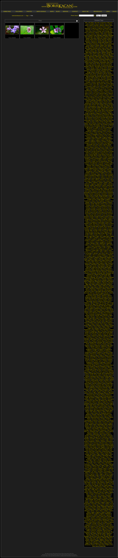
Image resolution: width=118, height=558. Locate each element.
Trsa (85, 468)
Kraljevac (110, 218)
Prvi (93, 372)
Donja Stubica (92, 109)
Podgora (95, 349)
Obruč (109, 317)
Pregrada (96, 363)
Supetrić (102, 440)
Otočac (112, 325)
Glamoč (86, 147)
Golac (107, 148)
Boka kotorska (89, 62)
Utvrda (87, 477)
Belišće (88, 49)
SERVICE (65, 11)
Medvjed (86, 280)
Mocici (96, 287)
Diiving (97, 103)
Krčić (91, 229)
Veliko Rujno (88, 491)
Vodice (100, 498)
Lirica (110, 245)
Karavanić (104, 194)
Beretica (87, 51)
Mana (105, 269)
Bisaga (104, 54)
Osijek (89, 325)
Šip (91, 533)
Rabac (102, 378)
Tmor (108, 458)
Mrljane (99, 297)
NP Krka (87, 304)
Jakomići (110, 184)
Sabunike (103, 397)
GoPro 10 (89, 148)
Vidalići (106, 492)
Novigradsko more (106, 314)
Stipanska (95, 433)
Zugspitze (88, 525)
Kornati (95, 212)
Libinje (87, 243)
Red (96, 386)
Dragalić (109, 112)
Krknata (88, 226)
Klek (91, 202)
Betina (92, 51)
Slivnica (106, 417)
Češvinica (93, 529)
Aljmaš (107, 25)
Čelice (92, 527)
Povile (86, 361)
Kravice (88, 222)
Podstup (93, 352)
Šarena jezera (107, 530)
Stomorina (89, 434)
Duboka (90, 119)
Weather (99, 508)
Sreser (110, 426)
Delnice (101, 102)
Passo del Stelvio (107, 334)
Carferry (111, 85)
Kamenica (109, 191)
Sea (105, 403)
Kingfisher (101, 201)
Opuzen (104, 322)
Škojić (93, 535)
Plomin (110, 346)
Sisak (96, 413)
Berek (109, 49)
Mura (95, 300)
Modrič (107, 287)
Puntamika (104, 375)
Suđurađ (101, 443)
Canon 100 (108, 82)
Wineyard (87, 511)
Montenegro (108, 290)
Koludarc (93, 208)
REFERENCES (98, 11)
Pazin (89, 335)
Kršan (95, 229)
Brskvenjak (93, 75)
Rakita (106, 379)
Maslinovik (97, 274)
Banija (87, 39)
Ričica (101, 390)
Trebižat (105, 464)
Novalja (101, 312)
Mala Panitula (106, 260)
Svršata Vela (88, 454)
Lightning (108, 243)
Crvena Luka (101, 96)
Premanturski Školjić (89, 365)
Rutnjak (100, 396)
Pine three (106, 338)
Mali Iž (107, 264)
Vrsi (85, 505)
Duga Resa (98, 120)
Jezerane (96, 188)
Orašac (92, 324)
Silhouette (109, 411)
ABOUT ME (85, 11)
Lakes (90, 237)
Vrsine (89, 505)
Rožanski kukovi (91, 394)
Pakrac (112, 329)
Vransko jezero (98, 501)
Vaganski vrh (103, 477)
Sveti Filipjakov (102, 447)
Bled (90, 58)
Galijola (98, 140)
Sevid (91, 409)
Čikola (99, 529)
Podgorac (101, 349)
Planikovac (93, 344)
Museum (100, 301)
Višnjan (95, 496)
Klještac (105, 202)
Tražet (100, 464)
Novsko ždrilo (99, 315)
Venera (110, 491)
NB (91, 303)
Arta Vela (102, 29)
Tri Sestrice (87, 465)
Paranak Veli (101, 332)
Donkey (104, 112)
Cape (106, 85)
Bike (100, 52)
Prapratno (95, 362)
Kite (112, 201)
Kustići (87, 235)
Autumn (93, 34)
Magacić (97, 257)
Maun (97, 276)
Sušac (106, 443)
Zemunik (109, 519)
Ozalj (95, 327)
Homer (92, 172)
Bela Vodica (101, 48)
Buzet (86, 80)
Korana (105, 211)
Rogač (94, 392)
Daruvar (105, 100)
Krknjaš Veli (102, 226)
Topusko (105, 460)
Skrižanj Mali (88, 416)
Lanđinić (94, 239)
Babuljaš (105, 35)
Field (109, 129)
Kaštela (108, 199)
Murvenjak (89, 301)
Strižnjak (97, 436)
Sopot (110, 423)
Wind (98, 509)
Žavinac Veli (89, 542)
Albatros (102, 25)
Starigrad (92, 431)
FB (104, 127)
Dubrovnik (109, 119)
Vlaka (108, 496)
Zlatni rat (99, 522)
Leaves (91, 242)
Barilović (88, 42)
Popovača (108, 356)
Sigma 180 (93, 410)
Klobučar (87, 203)
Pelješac (105, 335)
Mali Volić (88, 267)
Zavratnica (99, 518)
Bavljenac (96, 44)
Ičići (112, 181)
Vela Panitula (92, 481)
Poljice (101, 355)
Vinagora (91, 494)
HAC (109, 167)
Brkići (105, 72)
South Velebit (88, 424)
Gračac (105, 158)
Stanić (105, 427)
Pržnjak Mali (92, 373)
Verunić (101, 492)
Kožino (97, 218)
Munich (91, 300)
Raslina (101, 380)
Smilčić (108, 419)
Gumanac (88, 167)
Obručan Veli (87, 318)
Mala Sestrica (95, 261)
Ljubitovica (89, 247)
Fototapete (95, 134)
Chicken (102, 87)
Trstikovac (110, 468)
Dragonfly (92, 113)
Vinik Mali (97, 494)
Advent (97, 24)
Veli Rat (93, 484)
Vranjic (91, 501)
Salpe (99, 399)
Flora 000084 (12, 37)
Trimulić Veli (96, 467)
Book (94, 63)
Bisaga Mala (110, 54)
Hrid (102, 174)
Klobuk (110, 202)
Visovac (102, 495)
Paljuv (98, 331)
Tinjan (88, 458)
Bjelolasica (92, 56)
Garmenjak (100, 143)
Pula (112, 373)
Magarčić (109, 257)
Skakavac (88, 414)
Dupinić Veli (87, 123)
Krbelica (86, 223)
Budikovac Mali (89, 78)
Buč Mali (91, 80)
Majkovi (91, 259)
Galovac (98, 141)
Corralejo (94, 90)
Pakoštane (106, 329)
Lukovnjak (88, 254)
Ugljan (101, 474)
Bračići (110, 68)
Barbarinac (94, 41)
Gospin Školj (93, 155)
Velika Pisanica (89, 486)
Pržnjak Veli (100, 373)
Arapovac (94, 28)
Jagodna (93, 184)
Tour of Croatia (98, 461)
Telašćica (98, 455)
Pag (93, 329)
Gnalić (106, 147)
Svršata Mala (107, 452)
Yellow (101, 511)
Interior (108, 178)
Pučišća (86, 378)
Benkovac (94, 49)
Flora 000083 (27, 37)
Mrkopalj (93, 297)
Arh (111, 28)
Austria (88, 34)
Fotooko (88, 134)
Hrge (98, 174)
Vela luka (93, 482)
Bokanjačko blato (105, 62)
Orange (87, 324)
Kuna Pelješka (104, 232)
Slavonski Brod (95, 417)
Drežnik (90, 117)
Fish (109, 130)
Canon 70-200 (88, 85)
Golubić (105, 150)
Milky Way (88, 284)
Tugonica (94, 469)
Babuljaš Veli (91, 37)
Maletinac (87, 264)
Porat (91, 358)
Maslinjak (93, 273)
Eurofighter (97, 126)
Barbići (100, 41)
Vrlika (99, 503)
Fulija (95, 136)
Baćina (106, 44)
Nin (104, 310)
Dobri (86, 106)
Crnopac (101, 95)
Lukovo (94, 254)
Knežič (92, 206)
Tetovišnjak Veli (89, 457)
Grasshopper (98, 158)
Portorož (110, 358)
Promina (87, 370)
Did (93, 103)
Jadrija (105, 182)
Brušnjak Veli (92, 76)
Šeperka (93, 532)
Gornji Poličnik (93, 154)
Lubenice (110, 252)
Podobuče (101, 351)
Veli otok (111, 484)
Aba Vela (97, 22)
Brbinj (88, 69)
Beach (97, 46)
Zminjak (89, 523)
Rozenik (111, 393)
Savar (95, 403)
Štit (97, 539)
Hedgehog (95, 170)
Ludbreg (95, 253)
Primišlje (87, 368)
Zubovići (108, 523)
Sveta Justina (96, 444)
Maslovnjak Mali (105, 274)
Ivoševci (108, 181)
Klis (95, 202)
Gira (105, 145)
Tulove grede (107, 471)
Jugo (101, 188)
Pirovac (100, 339)
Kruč (95, 228)
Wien (94, 509)
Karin (91, 195)
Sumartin (92, 438)
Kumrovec (96, 232)
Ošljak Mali (109, 327)
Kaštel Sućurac (92, 199)
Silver (88, 413)
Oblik (110, 315)
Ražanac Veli (108, 385)
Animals (99, 27)
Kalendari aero (108, 189)
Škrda (91, 536)
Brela (109, 69)
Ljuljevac (95, 247)
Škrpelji (106, 536)
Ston (101, 434)
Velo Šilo (105, 491)
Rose (95, 393)
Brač (106, 68)
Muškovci (86, 303)
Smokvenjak (88, 420)
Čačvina (87, 527)
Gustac (94, 167)
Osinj (93, 325)
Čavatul (102, 526)
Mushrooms (107, 301)
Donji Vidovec (90, 112)
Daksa (88, 100)
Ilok (90, 178)
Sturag (95, 437)
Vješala (104, 496)
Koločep (88, 208)
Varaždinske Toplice (96, 479)
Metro (85, 281)
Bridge (89, 72)
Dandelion (99, 100)
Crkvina (107, 92)
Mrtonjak (104, 297)
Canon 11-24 (88, 83)
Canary (93, 82)
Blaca (103, 56)
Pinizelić (86, 339)
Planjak (104, 344)
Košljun (92, 218)
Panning (103, 331)
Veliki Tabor (87, 489)
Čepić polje (98, 527)
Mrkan (109, 295)
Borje (98, 63)
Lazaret (110, 240)
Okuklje (87, 321)
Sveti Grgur (110, 447)
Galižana (92, 141)
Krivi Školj (101, 223)
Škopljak (86, 536)
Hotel (110, 172)
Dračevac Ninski (108, 114)
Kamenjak (87, 192)
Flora (104, 131)
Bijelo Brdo (89, 52)
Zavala (109, 516)
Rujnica (103, 394)
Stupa (91, 437)
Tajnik (102, 454)
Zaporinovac (101, 515)
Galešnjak (104, 138)
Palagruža (93, 331)
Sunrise (87, 440)
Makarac (101, 259)
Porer (95, 358)
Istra (108, 179)
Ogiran (106, 318)
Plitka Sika (109, 345)
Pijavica (92, 338)
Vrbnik (86, 502)
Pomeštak (93, 356)
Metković (110, 280)
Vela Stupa (87, 482)
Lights (86, 245)
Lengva (96, 242)
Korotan (94, 213)
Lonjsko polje (94, 250)
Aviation (98, 34)
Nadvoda (92, 307)
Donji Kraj (87, 110)
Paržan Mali (109, 332)
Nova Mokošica (93, 312)
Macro (92, 257)
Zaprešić (108, 515)
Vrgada (103, 502)
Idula (109, 177)
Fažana (105, 129)
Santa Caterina (92, 402)
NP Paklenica (100, 304)
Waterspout (88, 508)
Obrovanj (104, 317)
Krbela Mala (101, 222)
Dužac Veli (99, 124)
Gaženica (88, 145)
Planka (109, 344)
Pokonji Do (93, 353)
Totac (91, 461)
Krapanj (94, 219)
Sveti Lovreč (97, 450)
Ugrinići (106, 474)
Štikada (104, 537)
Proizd (103, 369)
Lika (90, 245)
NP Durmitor (103, 303)
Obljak (87, 317)
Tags (27, 15)
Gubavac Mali (108, 164)
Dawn (110, 100)
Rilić (87, 390)
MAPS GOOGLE (41, 11)
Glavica (96, 147)
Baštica (92, 46)
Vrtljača (102, 505)
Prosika (99, 370)
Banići (91, 39)
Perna (94, 336)
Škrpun (111, 536)
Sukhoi (110, 437)
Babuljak (99, 35)
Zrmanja (99, 523)
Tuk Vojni (93, 471)
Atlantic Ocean (99, 32)
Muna (86, 300)
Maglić (86, 259)
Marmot (86, 271)
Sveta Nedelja (101, 445)
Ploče (88, 348)
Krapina (99, 219)
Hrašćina (87, 174)
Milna (93, 284)
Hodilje (109, 171)
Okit (86, 320)
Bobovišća (96, 59)
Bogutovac (95, 61)
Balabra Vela (89, 38)
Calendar (106, 80)
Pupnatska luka (94, 376)
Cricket (90, 92)
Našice (92, 308)
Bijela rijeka (109, 51)
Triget (102, 465)
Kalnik (89, 191)
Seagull (86, 404)
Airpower (96, 25)
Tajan (98, 454)
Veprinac (96, 492)
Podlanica (89, 351)
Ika (112, 177)
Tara (111, 454)
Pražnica (108, 362)
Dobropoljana (92, 106)
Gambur (104, 141)
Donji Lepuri (101, 110)
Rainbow (101, 379)
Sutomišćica (109, 441)
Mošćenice (107, 294)
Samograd (110, 399)
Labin (110, 235)
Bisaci (99, 54)
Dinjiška (101, 104)
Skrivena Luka (107, 414)
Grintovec (88, 161)
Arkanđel (87, 29)
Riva (94, 390)
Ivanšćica (99, 181)
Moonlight (98, 291)
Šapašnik (99, 530)
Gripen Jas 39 (96, 161)
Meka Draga (93, 280)
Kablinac (87, 189)
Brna (109, 72)
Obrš (93, 318)
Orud (85, 325)
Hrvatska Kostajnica (94, 175)
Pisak (104, 339)
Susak (86, 441)
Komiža (88, 209)
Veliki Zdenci (94, 489)
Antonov (104, 27)
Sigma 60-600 (100, 410)
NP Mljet (93, 304)
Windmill (103, 509)
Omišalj (90, 322)
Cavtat (105, 86)
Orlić (101, 324)
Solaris (92, 423)
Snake (99, 421)
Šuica (106, 539)
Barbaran (87, 41)
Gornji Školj (101, 154)
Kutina (91, 235)
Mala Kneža (98, 260)
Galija (88, 140)
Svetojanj (91, 452)
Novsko (92, 315)
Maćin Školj (107, 276)
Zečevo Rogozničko (104, 520)
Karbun (87, 195)
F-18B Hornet (88, 127)
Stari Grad (110, 430)
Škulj (86, 537)
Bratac (93, 68)
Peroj (98, 336)
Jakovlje (86, 185)
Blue (105, 58)
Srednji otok (104, 426)
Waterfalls (110, 506)
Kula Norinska (89, 232)
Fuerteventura (89, 136)
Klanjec (87, 202)
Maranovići (88, 270)
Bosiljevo (86, 66)
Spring (95, 426)
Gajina (104, 137)
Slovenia (94, 419)
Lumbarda (109, 254)
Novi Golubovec (108, 312)
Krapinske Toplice (107, 219)
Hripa (105, 174)
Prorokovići (93, 370)
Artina (93, 31)
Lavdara (87, 240)
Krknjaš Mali (94, 226)
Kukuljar (110, 229)
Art (92, 29)
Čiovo (106, 529)
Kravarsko (109, 220)
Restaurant (99, 387)
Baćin (101, 44)
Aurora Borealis (108, 32)
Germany (95, 145)
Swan (94, 454)
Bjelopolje (98, 56)
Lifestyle (92, 243)
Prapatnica (89, 362)
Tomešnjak (89, 460)
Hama (105, 168)
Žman (110, 543)
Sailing (86, 399)
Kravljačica (94, 222)
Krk (107, 225)
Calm (111, 80)
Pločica (93, 348)
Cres (86, 92)
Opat (94, 322)
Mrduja (99, 295)
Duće (107, 123)
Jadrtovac (87, 184)
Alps (111, 25)
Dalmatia (93, 100)
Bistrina (100, 55)
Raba (98, 378)
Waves (94, 508)
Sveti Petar (92, 451)
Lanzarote (88, 239)
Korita (86, 212)
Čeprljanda (110, 527)
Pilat (96, 338)
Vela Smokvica (109, 481)
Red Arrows (102, 386)
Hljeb (105, 171)
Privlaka (105, 368)
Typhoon (92, 474)
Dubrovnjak (87, 120)
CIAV (101, 80)
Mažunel (106, 277)
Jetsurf (86, 188)
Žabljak (97, 540)
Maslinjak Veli (109, 273)
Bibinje (103, 51)
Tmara (104, 458)
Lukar (106, 253)
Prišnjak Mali (88, 369)
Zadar (88, 512)
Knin (96, 206)
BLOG (58, 11)
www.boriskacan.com (17, 15)
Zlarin (112, 520)
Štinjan (87, 539)
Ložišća (105, 252)
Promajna (109, 369)
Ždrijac (100, 542)
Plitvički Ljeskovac (95, 346)
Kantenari (110, 192)
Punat (91, 375)
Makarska (107, 259)
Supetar (97, 440)
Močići (101, 294)
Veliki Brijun (92, 488)
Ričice (106, 390)
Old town (98, 321)
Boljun (87, 63)
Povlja (91, 361)
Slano (105, 416)
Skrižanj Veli (96, 416)
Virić (95, 495)
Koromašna (88, 213)
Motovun (90, 294)
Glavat (91, 147)
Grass (92, 158)
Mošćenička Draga (91, 295)
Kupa (86, 233)
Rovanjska (101, 393)
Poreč (99, 358)
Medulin (111, 277)
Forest (103, 133)
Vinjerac (88, 495)
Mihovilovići (92, 283)
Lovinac (86, 252)
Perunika (103, 336)
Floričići (109, 131)
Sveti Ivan (88, 448)
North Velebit (96, 311)
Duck (93, 120)
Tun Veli (91, 472)
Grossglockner (94, 162)
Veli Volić (105, 484)
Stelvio (102, 431)
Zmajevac (111, 522)
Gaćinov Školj (107, 144)
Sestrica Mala (103, 406)
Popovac (102, 356)
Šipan (94, 533)
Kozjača (101, 216)
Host (106, 172)
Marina (103, 270)
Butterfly (109, 79)
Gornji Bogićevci (95, 153)
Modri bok (101, 287)
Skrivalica (100, 414)
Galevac (98, 138)
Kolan (110, 206)
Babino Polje (92, 35)
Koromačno (109, 212)
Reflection (92, 387)
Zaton (98, 516)
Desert (106, 102)
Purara (101, 376)
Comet (109, 89)
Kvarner (101, 235)
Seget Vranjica (101, 404)
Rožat (98, 394)
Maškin (101, 277)
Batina (91, 44)
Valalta (110, 477)
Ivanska (93, 181)
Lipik (107, 245)
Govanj (104, 155)
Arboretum (107, 28)
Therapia (102, 457)
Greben (94, 160)
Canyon (102, 85)
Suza (91, 443)
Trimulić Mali (88, 467)
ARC (86, 22)
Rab (95, 378)
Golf (91, 150)
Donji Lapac (94, 110)
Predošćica (90, 363)
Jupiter (105, 188)
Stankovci (88, 428)
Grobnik (86, 162)
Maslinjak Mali (101, 273)
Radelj (111, 378)
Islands (102, 179)
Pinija (111, 338)
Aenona (102, 24)
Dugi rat (88, 121)
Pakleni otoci (98, 329)
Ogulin (111, 318)
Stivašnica (102, 433)
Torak (109, 460)
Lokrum (92, 249)
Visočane (108, 495)
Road (85, 392)
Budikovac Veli (98, 78)
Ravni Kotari (108, 382)
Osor (102, 325)
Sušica (111, 443)
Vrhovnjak (93, 503)
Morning (110, 291)
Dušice (112, 123)
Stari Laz (86, 431)
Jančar (104, 185)
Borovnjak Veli (99, 65)
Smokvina (90, 421)
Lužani (87, 257)
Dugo (93, 121)
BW (102, 34)
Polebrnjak (109, 353)
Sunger (107, 438)
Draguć (110, 113)
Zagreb (102, 513)
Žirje (91, 543)
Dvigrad (111, 124)
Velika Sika (106, 486)
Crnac (90, 93)
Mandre (110, 269)
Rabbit (107, 378)
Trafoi (98, 462)
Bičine (110, 55)
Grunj (91, 164)
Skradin (94, 414)
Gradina (87, 158)
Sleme (101, 417)
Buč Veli (96, 80)
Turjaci (100, 472)
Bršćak (99, 76)
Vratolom (105, 501)
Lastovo (104, 239)
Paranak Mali (93, 332)
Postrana (103, 359)
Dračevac (100, 114)
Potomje (109, 359)
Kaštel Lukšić (95, 198)
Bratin (97, 68)
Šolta (90, 537)
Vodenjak (94, 498)
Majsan (96, 259)
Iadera (102, 177)
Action (87, 24)
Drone (98, 117)
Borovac (103, 63)
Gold (111, 148)
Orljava (110, 324)
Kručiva (105, 228)
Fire (99, 130)
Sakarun (91, 399)
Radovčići (87, 379)
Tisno (92, 458)
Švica (110, 539)
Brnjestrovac (89, 73)
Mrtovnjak (88, 298)
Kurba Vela (104, 233)
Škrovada (100, 536)
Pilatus (100, 338)
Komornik (105, 209)
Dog (98, 106)
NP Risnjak (97, 305)
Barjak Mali (101, 42)
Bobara (91, 59)
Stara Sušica (92, 430)
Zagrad (97, 513)
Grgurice (109, 160)
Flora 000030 (57, 37)
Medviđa (109, 278)
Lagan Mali (92, 236)
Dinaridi (110, 103)
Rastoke (106, 380)
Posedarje (93, 359)
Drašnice (87, 116)
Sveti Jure (109, 448)
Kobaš (100, 206)
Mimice (98, 284)
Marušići (98, 271)
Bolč (91, 63)
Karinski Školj (97, 195)
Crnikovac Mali (102, 93)
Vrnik (102, 503)
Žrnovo (93, 544)
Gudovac (102, 165)
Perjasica (88, 336)
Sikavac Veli (88, 411)
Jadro (109, 182)
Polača (99, 353)
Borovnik (109, 63)
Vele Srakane (101, 482)
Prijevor (109, 366)
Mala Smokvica (104, 261)
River (97, 390)
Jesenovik (104, 187)
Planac (86, 342)
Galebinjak (88, 138)
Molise (104, 288)
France (101, 134)
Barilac (110, 41)
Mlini (88, 287)
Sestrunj (100, 407)
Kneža (110, 203)
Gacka (88, 137)
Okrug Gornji (108, 320)
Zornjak (94, 523)
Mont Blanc (94, 290)
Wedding (104, 508)
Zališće (95, 515)
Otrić (87, 327)
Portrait (87, 359)
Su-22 (99, 437)
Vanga (97, 478)
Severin (106, 407)
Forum (111, 133)
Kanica (105, 192)
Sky (102, 416)
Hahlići (86, 168)
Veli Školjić (95, 485)
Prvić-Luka (102, 372)
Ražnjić (92, 386)
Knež (106, 203)
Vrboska (91, 502)
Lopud (105, 250)
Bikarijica (95, 52)
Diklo (101, 103)
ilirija (99, 525)
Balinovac (99, 38)
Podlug (95, 351)
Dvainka (105, 124)
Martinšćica (92, 271)
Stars (97, 431)
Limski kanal (95, 245)
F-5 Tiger (95, 127)
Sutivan (98, 441)
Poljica (96, 355)
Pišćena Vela (109, 341)
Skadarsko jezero (105, 413)
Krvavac (87, 229)
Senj (91, 406)
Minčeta (86, 286)
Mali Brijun (94, 264)
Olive (110, 321)
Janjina (92, 185)
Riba (109, 387)
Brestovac (93, 70)
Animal (94, 27)
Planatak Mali (92, 342)
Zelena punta (106, 518)
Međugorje (98, 281)
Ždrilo (104, 542)
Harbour (110, 168)
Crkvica (102, 92)
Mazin (101, 276)
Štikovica (109, 537)
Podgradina (108, 349)
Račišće (99, 383)
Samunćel (89, 400)
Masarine (104, 271)
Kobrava (105, 206)
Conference (88, 90)
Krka (110, 225)
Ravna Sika (96, 382)
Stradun (87, 436)
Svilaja (97, 452)
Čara (97, 526)
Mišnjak (111, 286)
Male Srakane (100, 263)
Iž (86, 182)
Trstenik (100, 468)
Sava (91, 403)
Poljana (91, 355)
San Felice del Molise (98, 400)
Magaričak (103, 257)
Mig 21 (86, 283)
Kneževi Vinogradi (100, 205)
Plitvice (87, 346)
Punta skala (97, 375)
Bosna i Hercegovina (96, 66)
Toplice (95, 460)
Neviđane (90, 310)
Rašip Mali (109, 383)
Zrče (104, 523)
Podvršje (105, 352)
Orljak (105, 324)
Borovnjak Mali (90, 65)
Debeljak (95, 102)
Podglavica (89, 349)
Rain (97, 379)
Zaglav (93, 512)
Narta (97, 307)
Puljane (87, 375)
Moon (93, 291)
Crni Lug (95, 93)
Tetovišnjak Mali (106, 455)
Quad (91, 378)
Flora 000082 (42, 37)
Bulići (87, 79)
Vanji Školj (102, 478)
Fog (95, 133)
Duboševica (96, 119)
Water (99, 506)
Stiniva (111, 431)
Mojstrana (92, 288)
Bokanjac (96, 62)
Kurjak (110, 233)
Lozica (96, 252)
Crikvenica (96, 92)
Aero (106, 24)
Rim (91, 390)
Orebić (97, 324)
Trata (92, 464)
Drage (86, 113)
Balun (109, 38)
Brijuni (93, 72)
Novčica (106, 315)
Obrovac (98, 317)
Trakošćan (108, 462)
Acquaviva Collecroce (106, 22)
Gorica (110, 150)
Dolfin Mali (103, 106)
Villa (87, 494)
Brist (101, 72)
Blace (107, 56)
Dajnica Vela (110, 99)
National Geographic (105, 307)
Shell (108, 409)
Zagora (103, 512)
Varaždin (87, 479)
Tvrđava (87, 474)
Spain (94, 424)
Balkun (105, 38)
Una (86, 475)
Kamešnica (94, 192)
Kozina (92, 216)
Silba (104, 411)
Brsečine (86, 75)
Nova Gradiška (105, 311)
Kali (86, 191)
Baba (105, 34)
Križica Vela (92, 225)
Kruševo (110, 228)
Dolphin (99, 107)
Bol (111, 62)
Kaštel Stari (110, 198)
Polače (103, 353)
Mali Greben (101, 264)
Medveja (103, 278)
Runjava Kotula (89, 396)
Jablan (90, 182)
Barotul (86, 44)
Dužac (86, 124)
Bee (86, 48)
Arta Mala (96, 29)
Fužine (110, 136)
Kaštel (96, 196)
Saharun (109, 397)
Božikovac (110, 66)
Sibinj (87, 410)
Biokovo (86, 54)
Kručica (100, 228)
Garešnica (93, 143)
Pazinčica (94, 335)
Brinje (97, 72)
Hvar (98, 177)
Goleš (87, 150)
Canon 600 (110, 83)
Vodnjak (105, 498)
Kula (103, 230)
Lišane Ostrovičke (96, 246)
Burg (99, 79)
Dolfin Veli (109, 106)
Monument (88, 291)
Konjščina (87, 211)
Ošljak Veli (90, 328)
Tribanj (93, 465)
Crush (91, 96)
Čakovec (93, 526)
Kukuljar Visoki (97, 230)
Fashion (95, 129)
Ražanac (93, 385)
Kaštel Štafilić (101, 199)
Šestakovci (99, 532)
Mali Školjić (108, 267)
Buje (104, 78)
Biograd (109, 52)
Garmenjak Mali (108, 143)
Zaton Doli (103, 516)
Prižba (95, 369)
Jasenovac (110, 185)
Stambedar (100, 427)
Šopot (94, 537)
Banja (99, 39)
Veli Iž (111, 482)
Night (101, 310)
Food (99, 133)
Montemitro (101, 290)
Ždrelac (96, 542)
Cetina (86, 87)
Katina (87, 196)
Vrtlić (97, 505)
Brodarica (100, 73)
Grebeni (99, 160)
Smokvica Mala (103, 420)
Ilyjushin (98, 178)
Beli (111, 48)
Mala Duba (91, 260)
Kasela (110, 195)
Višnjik (99, 496)
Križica (107, 223)
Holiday (88, 172)
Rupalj (95, 396)
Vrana (86, 501)
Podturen (99, 352)
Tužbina (110, 472)
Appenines (88, 28)
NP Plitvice (108, 304)
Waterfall (104, 506)
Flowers (91, 133)
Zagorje (108, 512)
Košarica (86, 218)
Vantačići (108, 478)
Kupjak (91, 233)
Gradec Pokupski (108, 157)
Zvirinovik (94, 525)
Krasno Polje (97, 220)
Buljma (91, 79)
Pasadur (99, 334)
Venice (86, 492)
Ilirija (86, 178)
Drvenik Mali (104, 117)
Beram (105, 49)
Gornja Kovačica (96, 151)
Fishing (94, 131)
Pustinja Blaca (108, 376)
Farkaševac (89, 129)
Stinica (106, 431)
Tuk (109, 469)
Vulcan (87, 506)
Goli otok (95, 150)
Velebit (107, 482)
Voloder (99, 499)
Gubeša (97, 165)
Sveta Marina (92, 445)
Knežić (87, 206)
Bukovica (109, 78)
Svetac (87, 447)
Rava (111, 380)
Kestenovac (87, 201)
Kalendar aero (99, 189)
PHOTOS (29, 11)
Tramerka (86, 464)
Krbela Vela (108, 222)
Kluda (102, 203)
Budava (109, 76)
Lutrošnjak (99, 256)
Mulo (110, 298)
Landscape (108, 237)
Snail (95, 421)
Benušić (100, 49)
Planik (87, 344)
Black (111, 56)
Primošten (93, 368)
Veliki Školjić (109, 489)
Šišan (104, 533)
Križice (98, 225)
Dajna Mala (87, 99)
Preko (101, 363)
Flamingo (99, 131)
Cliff (91, 89)
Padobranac (87, 329)
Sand (85, 402)
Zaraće (94, 516)
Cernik (110, 86)
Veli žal (101, 485)
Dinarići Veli (95, 104)
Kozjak (96, 216)
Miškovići (105, 286)
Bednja (110, 46)
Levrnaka (108, 242)
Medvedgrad (89, 278)
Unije (97, 475)
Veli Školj (88, 485)
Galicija (110, 138)
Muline (106, 298)
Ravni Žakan (88, 383)
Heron (95, 171)
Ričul (110, 390)
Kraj (101, 218)
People (111, 335)
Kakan (93, 189)
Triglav (107, 465)
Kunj (110, 232)
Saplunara (105, 402)
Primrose (99, 368)
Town (94, 462)
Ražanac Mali (100, 385)
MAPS (52, 11)
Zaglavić (98, 512)
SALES (114, 11)
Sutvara (87, 443)
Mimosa (109, 284)
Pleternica (97, 345)
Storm (109, 434)
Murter (110, 300)
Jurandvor (111, 188)
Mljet (92, 287)
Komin (109, 208)
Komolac (93, 209)
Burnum (104, 79)
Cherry (97, 87)
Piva (90, 341)
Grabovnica (94, 157)
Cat (98, 86)
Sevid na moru (98, 409)
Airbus (86, 25)
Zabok (111, 511)
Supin (107, 440)
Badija (98, 37)
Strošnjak (109, 436)
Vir (92, 495)
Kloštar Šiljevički (95, 203)
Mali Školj (101, 267)
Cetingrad (92, 87)
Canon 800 (96, 85)
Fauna (100, 129)
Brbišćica (93, 69)
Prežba (92, 366)
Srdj (99, 426)
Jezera (91, 188)
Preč (87, 366)
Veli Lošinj (87, 484)
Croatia (106, 95)
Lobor (104, 247)
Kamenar (94, 191)
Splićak (87, 426)
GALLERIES (19, 11)
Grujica (87, 164)
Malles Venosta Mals (96, 269)
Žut (111, 544)
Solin (96, 423)
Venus (91, 492)
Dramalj (86, 114)
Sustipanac (92, 441)
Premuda (98, 365)
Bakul (102, 37)
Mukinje (101, 298)
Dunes (102, 121)
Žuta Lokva (95, 546)
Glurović (101, 147)
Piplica (95, 339)
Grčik (95, 164)
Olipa (106, 321)
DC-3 (102, 97)
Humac (94, 177)
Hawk (86, 170)
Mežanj (104, 281)
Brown (105, 73)
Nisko (91, 311)
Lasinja (99, 239)
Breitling (104, 69)
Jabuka (101, 182)
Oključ (89, 320)
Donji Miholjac (109, 110)
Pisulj (86, 341)
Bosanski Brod (107, 65)
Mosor (111, 293)
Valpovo (92, 478)
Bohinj (100, 61)
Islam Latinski (95, 179)
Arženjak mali (100, 31)
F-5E (100, 127)
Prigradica (103, 366)
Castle (94, 86)
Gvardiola (104, 167)
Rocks (90, 392)
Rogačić (99, 392)
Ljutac (100, 247)
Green (104, 160)
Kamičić (100, 192)
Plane (106, 342)
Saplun (99, 402)
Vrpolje (107, 503)
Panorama (109, 331)
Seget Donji (92, 404)
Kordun (110, 211)
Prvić (96, 372)
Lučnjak (105, 256)
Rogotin (105, 392)
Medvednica (97, 278)
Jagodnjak (99, 184)
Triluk (111, 465)
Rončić (91, 393)
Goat (94, 148)
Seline (111, 404)
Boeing (102, 59)
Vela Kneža (106, 479)
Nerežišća (109, 308)
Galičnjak (108, 140)
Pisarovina (110, 339)
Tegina (93, 455)
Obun (97, 318)
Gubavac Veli (90, 165)
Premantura (107, 363)
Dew (110, 102)
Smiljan (103, 419)
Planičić (99, 344)
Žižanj (106, 543)
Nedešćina (97, 308)
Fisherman (88, 131)
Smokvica (95, 420)
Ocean (102, 318)
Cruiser (86, 96)
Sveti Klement (89, 450)
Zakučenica (89, 515)
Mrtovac (110, 297)
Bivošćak (105, 55)
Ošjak (99, 327)
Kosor (103, 215)
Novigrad (97, 314)
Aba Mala (91, 22)
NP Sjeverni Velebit (106, 305)
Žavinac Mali (108, 540)
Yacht (96, 511)
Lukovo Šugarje (101, 254)
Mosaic (107, 293)
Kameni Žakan (102, 191)
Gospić (99, 155)
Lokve (107, 249)
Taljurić (107, 454)
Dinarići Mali (87, 104)
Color (104, 89)
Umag (111, 474)
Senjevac (95, 406)
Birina (95, 54)
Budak (104, 76)
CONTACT (75, 11)
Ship (112, 409)
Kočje (106, 216)
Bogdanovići (87, 61)
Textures (96, 457)
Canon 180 (96, 83)
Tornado (86, 461)
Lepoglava (102, 242)
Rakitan (112, 379)
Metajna (105, 280)
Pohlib (110, 352)
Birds (91, 54)
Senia (87, 406)
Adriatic (92, 24)
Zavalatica (87, 518)
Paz (85, 335)
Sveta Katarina (105, 444)
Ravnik (94, 383)
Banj (96, 39)
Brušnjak (105, 75)
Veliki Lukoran (108, 488)
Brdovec (99, 69)
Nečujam (96, 310)
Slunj (98, 419)
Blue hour (110, 58)
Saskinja (86, 403)
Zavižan (93, 518)
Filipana (89, 130)
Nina (107, 310)
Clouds (100, 89)
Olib (103, 321)
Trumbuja (88, 469)
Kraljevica (88, 219)
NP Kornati (110, 303)
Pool (98, 356)
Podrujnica (107, 351)
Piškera (94, 341)
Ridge (91, 389)
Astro (86, 32)
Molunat (109, 288)
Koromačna (101, 212)
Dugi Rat (105, 120)
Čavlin (107, 526)
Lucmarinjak (88, 253)
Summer (98, 438)
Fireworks (104, 130)
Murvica (95, 301)
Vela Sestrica (100, 481)
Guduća (108, 165)
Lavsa (105, 240)
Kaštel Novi (103, 198)
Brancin (88, 68)
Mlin (85, 287)
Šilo (112, 532)
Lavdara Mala (99, 240)
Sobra (108, 421)
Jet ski (110, 187)
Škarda (88, 535)
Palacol (87, 331)
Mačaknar (87, 277)
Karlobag (104, 195)
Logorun (109, 247)
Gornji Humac (104, 153)
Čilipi (103, 529)
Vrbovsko (97, 502)
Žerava (109, 542)
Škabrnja (109, 533)
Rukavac (108, 394)
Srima (94, 427)
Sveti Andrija (93, 447)
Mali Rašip (109, 266)
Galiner (103, 140)
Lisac (88, 246)
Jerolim (99, 187)
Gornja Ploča (105, 151)
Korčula (100, 213)
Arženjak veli (108, 31)
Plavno (92, 345)
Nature (87, 308)
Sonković (105, 423)
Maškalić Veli (94, 277)
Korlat (91, 212)
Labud (86, 236)
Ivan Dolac (87, 181)
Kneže (92, 205)
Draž (92, 116)
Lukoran (111, 253)
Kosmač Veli (92, 215)
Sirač (92, 413)
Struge (86, 437)
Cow (111, 90)
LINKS (108, 11)
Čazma (111, 526)
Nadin (87, 307)
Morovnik (86, 293)
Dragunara (104, 113)
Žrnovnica (87, 544)
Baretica (105, 41)
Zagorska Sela (90, 513)
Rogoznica (111, 392)
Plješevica (104, 346)
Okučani (93, 321)
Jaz (91, 187)
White (90, 509)
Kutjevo (96, 235)
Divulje (111, 104)
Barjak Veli (108, 42)
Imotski (103, 178)
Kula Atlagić (109, 230)
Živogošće (96, 543)
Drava (91, 114)
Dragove (98, 113)
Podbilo (108, 348)
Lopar (101, 250)
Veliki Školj (102, 489)
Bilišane (104, 52)
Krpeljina (86, 228)
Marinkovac (109, 270)
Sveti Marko (105, 450)
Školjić (104, 535)
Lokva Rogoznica (100, 249)
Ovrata (91, 327)
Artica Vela (88, 31)
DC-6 (105, 97)
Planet (111, 342)
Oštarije (96, 328)
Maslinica (87, 273)
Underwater (91, 475)
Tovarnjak (89, 462)
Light (97, 243)
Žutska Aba (102, 546)
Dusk (103, 123)
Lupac (93, 256)
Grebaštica (88, 160)
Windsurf (109, 509)
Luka (102, 253)
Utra (104, 475)
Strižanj (92, 436)
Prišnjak (110, 368)
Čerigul (88, 529)
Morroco (92, 293)
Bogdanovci (108, 59)
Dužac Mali (92, 124)
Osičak (98, 325)
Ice (106, 177)
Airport (91, 25)
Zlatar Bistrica (92, 522)
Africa (109, 24)
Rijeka (95, 389)
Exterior (103, 126)
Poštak (105, 361)
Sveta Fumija (88, 444)
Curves (97, 97)
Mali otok (95, 267)
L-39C (106, 235)
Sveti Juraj (102, 448)
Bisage (95, 55)
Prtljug (89, 372)
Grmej (109, 161)
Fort (107, 133)
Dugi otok (110, 120)
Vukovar (111, 505)
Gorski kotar (108, 154)
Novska (87, 315)
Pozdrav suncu (98, 361)
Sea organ (110, 403)
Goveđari (109, 155)
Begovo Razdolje (92, 48)
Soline (100, 423)
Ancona (89, 27)
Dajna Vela (95, 99)
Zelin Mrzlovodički (96, 519)
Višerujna (89, 496)
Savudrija (100, 403)
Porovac (104, 358)
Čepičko (104, 527)
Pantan (87, 332)
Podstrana (88, 352)
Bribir (111, 70)
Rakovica (87, 380)
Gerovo (101, 145)
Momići (88, 290)
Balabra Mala (108, 37)
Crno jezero (94, 95)
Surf (111, 440)
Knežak (88, 205)
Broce (95, 73)
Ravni (102, 382)
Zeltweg (104, 519)
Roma (86, 393)
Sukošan (86, 438)
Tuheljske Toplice (102, 469)
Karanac (91, 194)
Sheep (104, 409)
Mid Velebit (110, 281)
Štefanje (99, 537)
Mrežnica (104, 295)
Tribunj (98, 465)
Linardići (102, 245)
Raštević (87, 385)
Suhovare (105, 437)
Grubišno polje (109, 162)
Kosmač (105, 213)
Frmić (105, 134)
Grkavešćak (104, 161)
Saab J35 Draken (90, 397)
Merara (100, 280)
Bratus (102, 68)
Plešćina (103, 345)
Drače (95, 114)
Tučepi (105, 472)
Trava (95, 464)
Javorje (87, 187)
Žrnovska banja (100, 544)
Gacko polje (94, 137)
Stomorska (96, 434)
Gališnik (87, 141)
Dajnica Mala (102, 99)
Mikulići (110, 283)
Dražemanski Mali (99, 116)
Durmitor (94, 123)
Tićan (96, 458)
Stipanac (89, 433)
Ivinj (104, 181)
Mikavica (99, 283)
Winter (92, 511)
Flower (86, 133)
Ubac (97, 474)
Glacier (109, 145)
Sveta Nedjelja (109, 445)
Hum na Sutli (87, 177)
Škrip (95, 536)
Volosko (104, 499)
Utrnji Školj (109, 475)
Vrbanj (110, 501)
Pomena (110, 355)
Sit (99, 413)
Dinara (105, 103)
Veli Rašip (99, 484)
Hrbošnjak (93, 174)
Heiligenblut (102, 170)
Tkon (100, 458)
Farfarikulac (109, 127)
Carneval (88, 86)
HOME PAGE (7, 11)
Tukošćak (99, 471)
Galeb (109, 137)
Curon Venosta (90, 97)
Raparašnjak (94, 380)
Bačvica (93, 45)
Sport (91, 426)
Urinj (100, 475)
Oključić (95, 320)
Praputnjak (102, 362)
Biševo (86, 56)
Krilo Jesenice (94, 223)
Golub (100, 150)
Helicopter (109, 170)
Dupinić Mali (108, 121)
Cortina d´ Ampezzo (103, 90)
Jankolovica (98, 185)
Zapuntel (88, 516)
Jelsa (94, 187)
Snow (103, 421)
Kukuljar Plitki (88, 230)
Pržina (86, 373)
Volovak (109, 499)
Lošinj (100, 252)
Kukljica (105, 229)
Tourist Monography (108, 461)
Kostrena (108, 215)
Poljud (105, 355)
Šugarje (101, 539)
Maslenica (111, 271)
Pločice (98, 348)
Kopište (100, 211)
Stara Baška (95, 428)
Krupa (92, 228)
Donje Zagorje (101, 109)
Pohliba (87, 353)
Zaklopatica (108, 513)
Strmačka (103, 436)
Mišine (95, 286)
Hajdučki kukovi (93, 168)
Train (102, 462)
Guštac (99, 167)
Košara (111, 216)
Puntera (110, 375)
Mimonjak (103, 284)
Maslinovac (91, 274)
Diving (106, 104)
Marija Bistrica (96, 270)
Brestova (86, 70)
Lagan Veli (98, 236)
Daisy (109, 97)
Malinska (87, 269)
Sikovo (100, 411)
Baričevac (94, 42)
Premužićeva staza (107, 365)
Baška (97, 45)
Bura (95, 79)
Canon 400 (103, 83)
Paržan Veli (88, 334)
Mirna (91, 286)
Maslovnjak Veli (90, 276)
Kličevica (99, 202)
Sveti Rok (98, 451)
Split (106, 424)
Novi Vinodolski (90, 314)
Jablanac (95, 182)
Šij (109, 532)
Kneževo (108, 205)
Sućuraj (96, 443)
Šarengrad (87, 532)
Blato (86, 58)
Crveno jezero (109, 96)
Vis (98, 495)
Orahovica (110, 322)
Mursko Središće (102, 300)
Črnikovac (93, 530)
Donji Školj (98, 112)
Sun (103, 438)
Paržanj (94, 334)
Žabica (92, 540)
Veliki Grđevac (100, 488)
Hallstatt (101, 168)
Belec (107, 48)
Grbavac (110, 158)
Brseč (109, 73)
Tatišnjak (88, 455)
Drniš (94, 117)
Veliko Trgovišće (97, 491)
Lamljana (95, 237)
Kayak (92, 196)
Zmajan (105, 522)
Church (108, 87)
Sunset (92, 440)
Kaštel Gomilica (103, 196)
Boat (86, 59)
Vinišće (109, 494)
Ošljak (103, 327)
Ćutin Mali (109, 525)
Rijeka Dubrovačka (103, 389)
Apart (108, 27)
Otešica (107, 325)
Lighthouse (102, 243)
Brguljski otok (105, 70)
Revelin (105, 387)
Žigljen (87, 543)
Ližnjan (103, 246)
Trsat (89, 468)
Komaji (99, 208)
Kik (97, 201)
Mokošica (99, 288)
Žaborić (102, 540)
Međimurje (91, 281)
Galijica (93, 140)
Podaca (103, 348)
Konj (110, 209)
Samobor (104, 399)
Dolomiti (94, 107)
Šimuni (87, 533)
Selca (107, 404)
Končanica (94, 211)
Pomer (87, 356)
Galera (93, 138)
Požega (110, 361)
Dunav (97, 121)
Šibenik (105, 532)
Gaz (97, 144)
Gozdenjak (87, 157)
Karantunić (97, 194)
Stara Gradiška (104, 428)
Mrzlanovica (95, 298)
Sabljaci (98, 397)
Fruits (109, 134)
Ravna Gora (89, 382)
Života (101, 543)
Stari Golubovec (101, 430)
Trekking (110, 464)
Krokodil (108, 226)
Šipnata (99, 533)
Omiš (85, 322)
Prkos (99, 369)
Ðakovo (103, 525)
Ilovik (93, 178)
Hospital (102, 172)
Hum (102, 175)
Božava (105, 66)
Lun (85, 256)
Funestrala (100, 136)
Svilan (101, 452)
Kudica (100, 229)
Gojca (103, 148)
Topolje (100, 460)
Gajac (100, 137)
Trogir (101, 467)
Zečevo (96, 520)
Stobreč (108, 433)
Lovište (91, 252)
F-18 (111, 126)
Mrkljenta (87, 297)
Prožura (104, 370)
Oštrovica (107, 328)
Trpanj (110, 467)
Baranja (104, 39)
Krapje (86, 220)
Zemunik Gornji (88, 520)
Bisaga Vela (89, 55)
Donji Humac (109, 109)
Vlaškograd (88, 498)
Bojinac (111, 61)
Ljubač (108, 246)
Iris (111, 178)
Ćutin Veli (86, 526)
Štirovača (92, 539)
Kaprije (86, 194)
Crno (89, 95)
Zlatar (86, 522)
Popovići (87, 358)
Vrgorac (108, 502)
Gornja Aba (87, 151)
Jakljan (105, 184)
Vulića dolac (93, 506)
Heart (90, 170)
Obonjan (93, 317)
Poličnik (86, 355)
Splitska (110, 424)
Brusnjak (99, 75)
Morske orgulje (100, 293)
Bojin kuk (105, 61)
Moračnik (104, 291)
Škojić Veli (98, 535)
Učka (97, 477)
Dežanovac (88, 103)
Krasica (91, 220)
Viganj (111, 492)
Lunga (89, 256)
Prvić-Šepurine (110, 372)
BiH (99, 51)
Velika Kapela (107, 485)
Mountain (95, 294)
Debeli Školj (89, 102)
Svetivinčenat (105, 451)
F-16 (108, 126)
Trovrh (106, 467)
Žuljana (107, 544)
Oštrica (101, 328)
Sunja (111, 438)
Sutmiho (103, 441)
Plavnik (87, 345)
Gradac (100, 157)
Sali (96, 399)
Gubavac (100, 164)
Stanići (110, 427)
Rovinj (106, 393)
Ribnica (86, 389)
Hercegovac (89, 171)
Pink (91, 339)
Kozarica (86, 216)
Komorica (99, 209)
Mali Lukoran (93, 266)
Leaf (87, 242)
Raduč (93, 379)
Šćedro (87, 540)
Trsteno (105, 468)
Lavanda (109, 239)
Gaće (100, 144)
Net (85, 310)
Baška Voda (103, 45)
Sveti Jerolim (95, 448)
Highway (100, 171)
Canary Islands (100, 82)
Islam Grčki (87, 179)
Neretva (103, 308)
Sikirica (95, 411)
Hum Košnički (108, 175)
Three (107, 457)
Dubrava (103, 119)
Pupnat (87, 376)
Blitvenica (95, 58)
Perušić (109, 336)
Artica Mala (109, 29)
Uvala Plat (92, 477)
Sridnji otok (88, 427)
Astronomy (91, 32)
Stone (104, 434)
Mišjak (100, 286)
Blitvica (101, 58)
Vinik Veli (103, 494)
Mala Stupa (92, 263)
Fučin (105, 136)
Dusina (99, 123)
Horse (97, 172)
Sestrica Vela (93, 407)
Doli (86, 107)
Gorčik (87, 155)
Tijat (111, 457)
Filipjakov (94, 130)
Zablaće (106, 511)
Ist (105, 179)
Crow (110, 95)
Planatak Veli (100, 342)
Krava (104, 220)
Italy (112, 179)
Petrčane (86, 338)
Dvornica (86, 126)
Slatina (110, 416)
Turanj (95, 472)
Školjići (109, 535)
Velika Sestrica (98, 486)
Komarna (104, 208)
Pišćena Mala (100, 341)
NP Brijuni (96, 303)
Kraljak (105, 218)
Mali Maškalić (101, 266)
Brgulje (99, 70)
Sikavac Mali (108, 410)
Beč (96, 51)
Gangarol (86, 143)
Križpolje (103, 225)
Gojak (98, 148)
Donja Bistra (105, 107)
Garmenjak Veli (91, 144)
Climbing (95, 89)
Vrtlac (93, 505)
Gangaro (109, 141)
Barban (109, 39)
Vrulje (106, 505)
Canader (88, 82)
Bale (95, 38)
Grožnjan (101, 162)
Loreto (109, 250)
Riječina (111, 389)
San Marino (108, 400)
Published (107, 373)
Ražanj (87, 386)
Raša (104, 383)
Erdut (91, 126)
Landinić (101, 237)
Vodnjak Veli (92, 499)
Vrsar (111, 503)
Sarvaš (111, 402)
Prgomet (97, 366)
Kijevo (93, 201)
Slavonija (87, 417)
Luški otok (111, 256)
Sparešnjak (100, 424)
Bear (106, 46)
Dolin (89, 107)
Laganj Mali (106, 236)
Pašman (100, 335)
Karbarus (110, 194)
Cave (101, 86)
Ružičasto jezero (108, 396)
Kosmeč (99, 215)
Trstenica (93, 468)
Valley (87, 478)
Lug (99, 253)
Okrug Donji (101, 320)
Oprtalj (99, 322)
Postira (98, 359)
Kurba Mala (97, 233)
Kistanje (107, 201)
